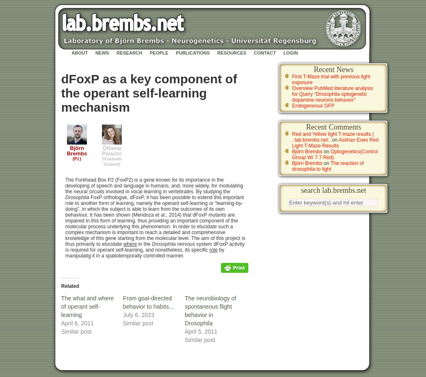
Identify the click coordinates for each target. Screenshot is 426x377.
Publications (193, 52)
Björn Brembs (307, 152)
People (159, 52)
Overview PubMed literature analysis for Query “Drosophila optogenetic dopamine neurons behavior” (332, 94)
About (80, 52)
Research (129, 52)
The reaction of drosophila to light (328, 166)
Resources (231, 52)
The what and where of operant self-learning (87, 306)
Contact (265, 52)
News (102, 52)
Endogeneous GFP (313, 106)
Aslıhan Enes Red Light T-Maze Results (335, 143)
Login (290, 52)
